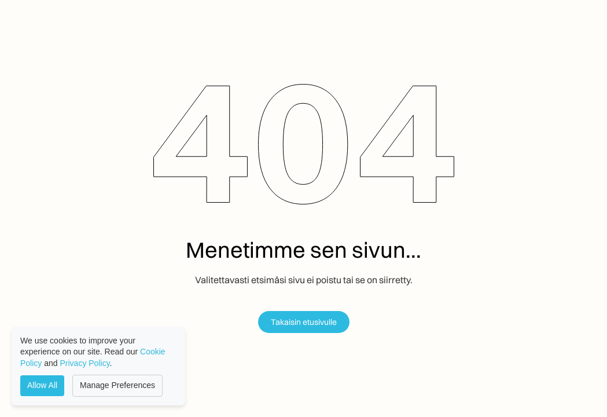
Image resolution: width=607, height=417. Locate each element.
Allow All (42, 385)
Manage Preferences (117, 385)
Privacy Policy (85, 363)
